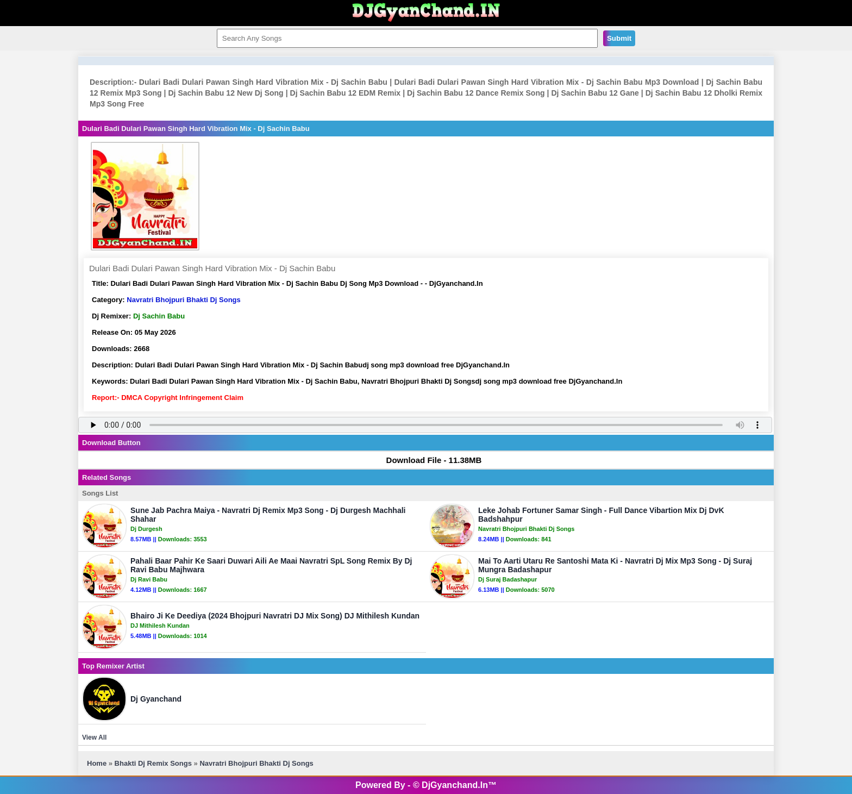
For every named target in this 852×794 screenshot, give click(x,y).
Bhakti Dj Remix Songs (153, 763)
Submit (619, 38)
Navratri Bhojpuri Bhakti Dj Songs (183, 300)
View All (94, 737)
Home (96, 763)
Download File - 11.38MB (429, 460)
